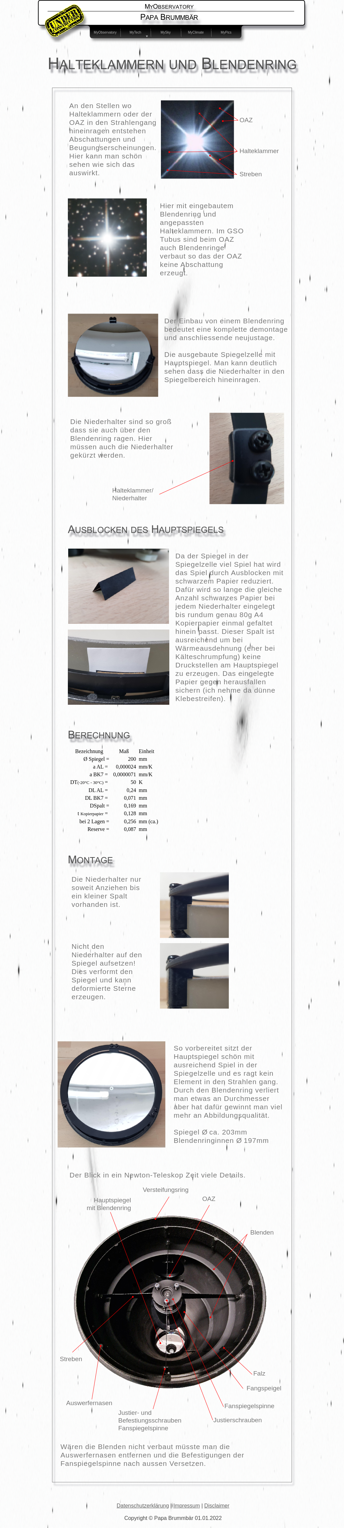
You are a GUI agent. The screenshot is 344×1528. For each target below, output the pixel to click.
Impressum (186, 1506)
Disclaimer (216, 1506)
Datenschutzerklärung (143, 1506)
